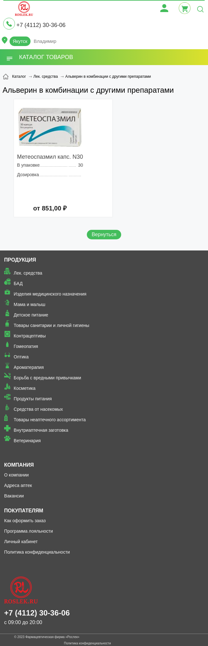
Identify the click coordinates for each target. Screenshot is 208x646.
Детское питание (31, 314)
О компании (16, 474)
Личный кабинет (21, 541)
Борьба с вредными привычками (47, 377)
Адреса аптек (18, 485)
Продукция (20, 260)
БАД (18, 283)
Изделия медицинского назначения (50, 293)
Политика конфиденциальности (37, 552)
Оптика (21, 356)
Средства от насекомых (38, 409)
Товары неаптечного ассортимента (50, 419)
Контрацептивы (30, 335)
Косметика (24, 388)
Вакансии (14, 495)
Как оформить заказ (25, 520)
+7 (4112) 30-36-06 (41, 25)
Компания (19, 465)
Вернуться (104, 234)
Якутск (20, 41)
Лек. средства (28, 273)
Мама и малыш (29, 304)
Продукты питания (33, 398)
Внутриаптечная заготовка (41, 430)
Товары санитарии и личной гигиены (51, 325)
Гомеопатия (26, 346)
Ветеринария (27, 440)
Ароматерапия (29, 367)
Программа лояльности (28, 531)
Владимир (45, 41)
